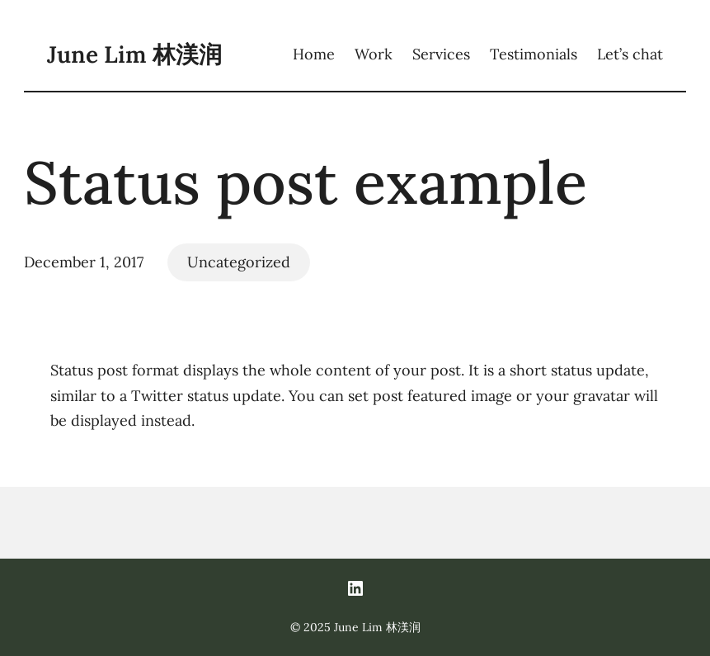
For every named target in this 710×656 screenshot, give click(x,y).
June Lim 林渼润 (134, 54)
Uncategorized (238, 261)
